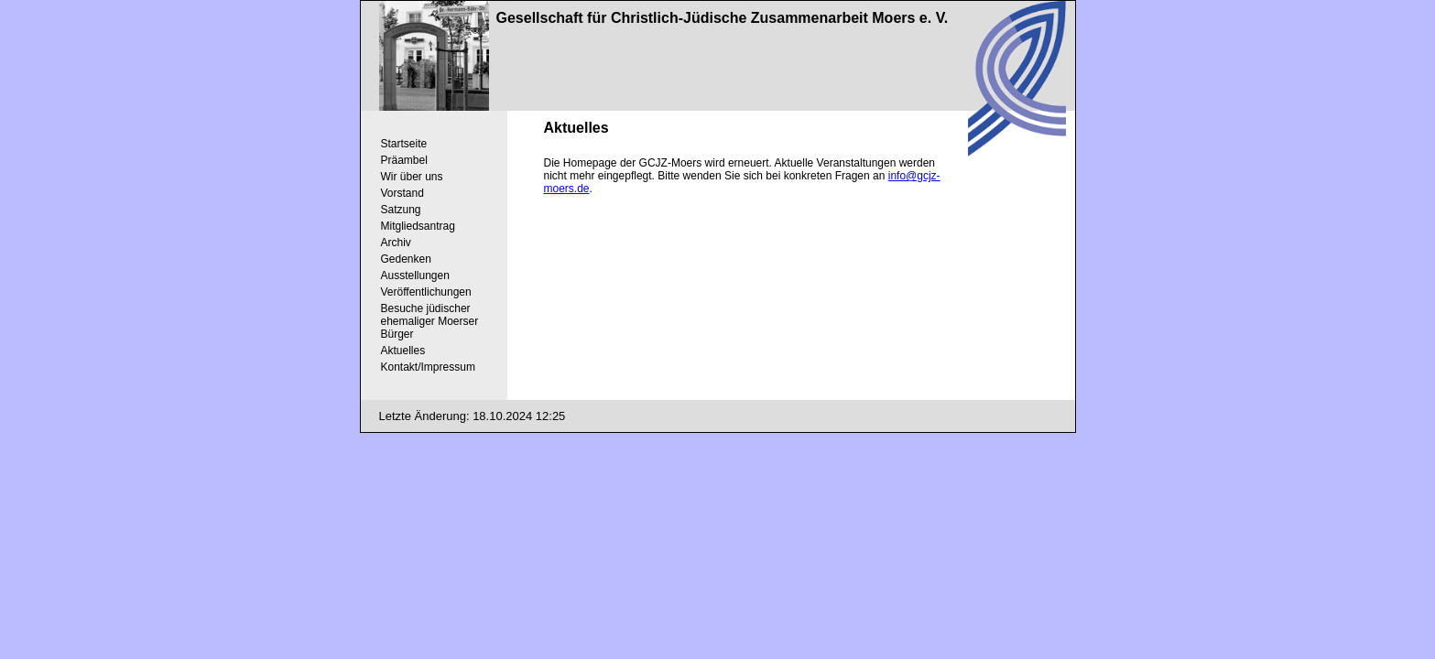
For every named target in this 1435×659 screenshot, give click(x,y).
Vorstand (402, 193)
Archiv (396, 242)
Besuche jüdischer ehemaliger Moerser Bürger (430, 321)
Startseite (404, 143)
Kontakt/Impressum (428, 367)
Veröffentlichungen (426, 292)
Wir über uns (412, 176)
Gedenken (406, 259)
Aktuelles (403, 350)
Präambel (404, 160)
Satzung (401, 209)
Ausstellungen (415, 275)
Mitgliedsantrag (418, 226)
